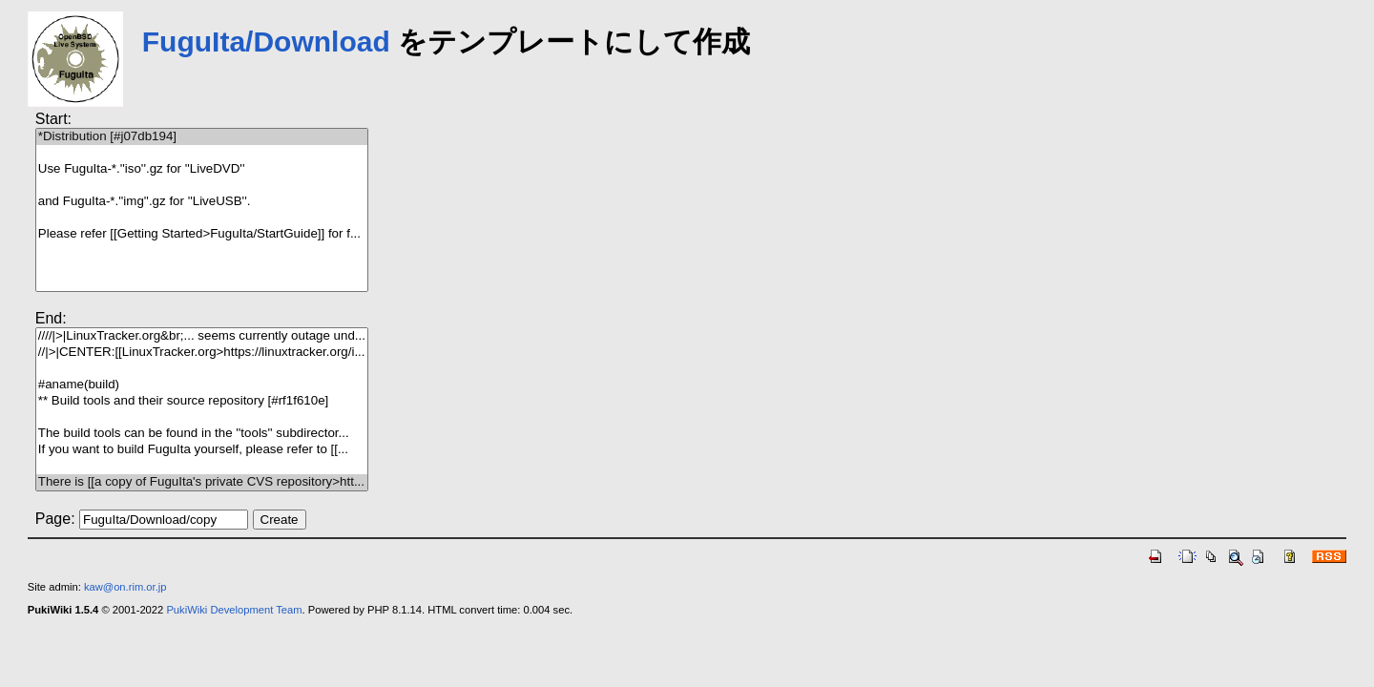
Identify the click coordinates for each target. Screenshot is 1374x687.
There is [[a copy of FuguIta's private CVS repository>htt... (201, 482)
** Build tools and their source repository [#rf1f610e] (201, 401)
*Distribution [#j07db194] (201, 137)
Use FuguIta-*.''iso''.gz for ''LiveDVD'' (201, 169)
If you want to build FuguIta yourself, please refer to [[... (201, 450)
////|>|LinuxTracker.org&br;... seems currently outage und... (201, 336)
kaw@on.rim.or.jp (125, 587)
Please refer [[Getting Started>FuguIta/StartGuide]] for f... (201, 234)
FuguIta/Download (266, 41)
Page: (55, 518)
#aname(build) (201, 385)
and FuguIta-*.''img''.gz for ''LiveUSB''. (201, 202)
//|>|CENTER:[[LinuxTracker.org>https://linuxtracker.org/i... (201, 352)
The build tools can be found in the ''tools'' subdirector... (201, 434)
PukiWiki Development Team (234, 609)
